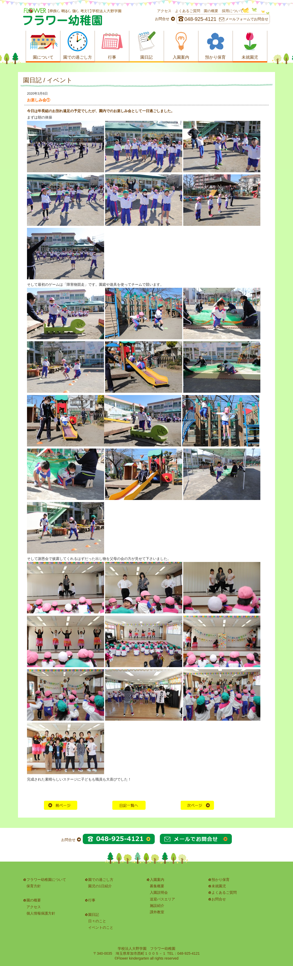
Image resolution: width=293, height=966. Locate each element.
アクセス (164, 11)
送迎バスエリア (162, 899)
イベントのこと (100, 927)
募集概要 (157, 886)
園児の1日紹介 (100, 886)
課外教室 (157, 912)
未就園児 (219, 886)
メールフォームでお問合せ (246, 19)
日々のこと (97, 921)
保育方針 (33, 886)
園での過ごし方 (100, 880)
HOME (129, 805)
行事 (91, 900)
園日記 (93, 915)
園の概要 (211, 11)
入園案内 (157, 880)
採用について (232, 11)
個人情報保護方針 (40, 913)
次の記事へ (197, 805)
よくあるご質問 (187, 11)
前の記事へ (60, 805)
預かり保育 (221, 880)
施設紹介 (157, 906)
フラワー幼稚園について (46, 880)
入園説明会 (159, 892)
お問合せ (219, 899)
